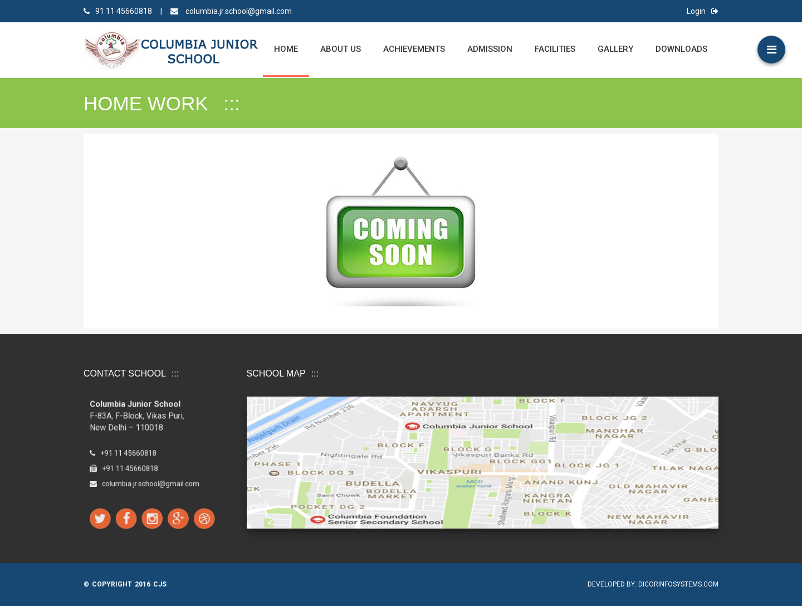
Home (286, 49)
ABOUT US (340, 49)
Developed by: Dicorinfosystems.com (653, 584)
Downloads (681, 49)
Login (702, 11)
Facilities (555, 49)
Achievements (414, 49)
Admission (489, 49)
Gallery (615, 49)
